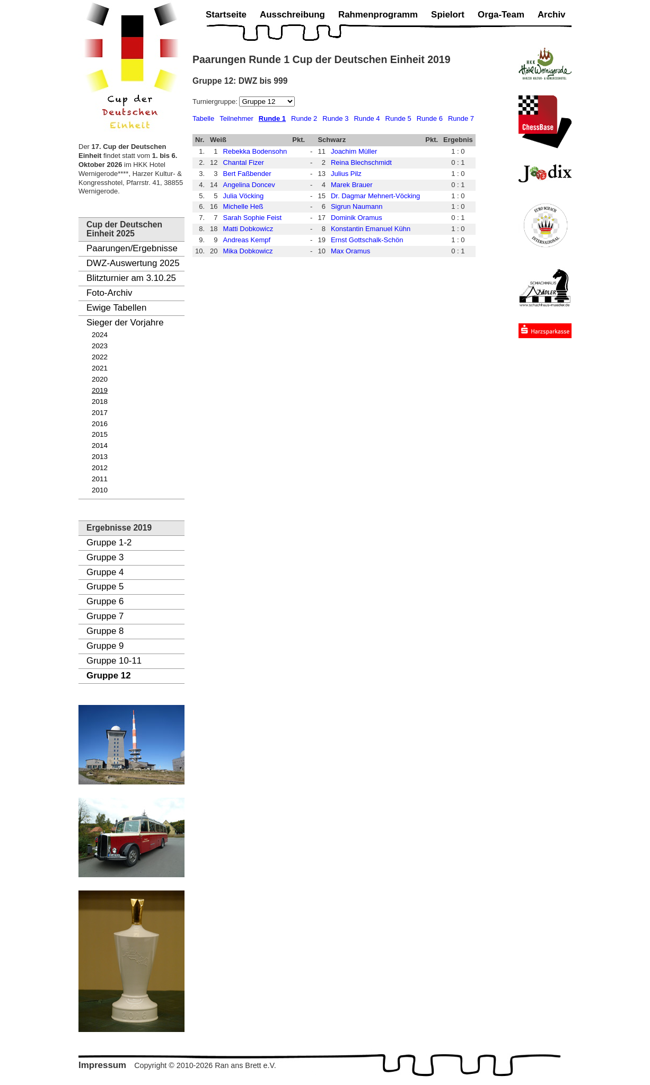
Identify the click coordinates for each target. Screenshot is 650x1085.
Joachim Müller (354, 151)
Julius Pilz (346, 174)
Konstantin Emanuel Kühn (370, 229)
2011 (100, 479)
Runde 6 (430, 118)
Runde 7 (461, 118)
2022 (100, 357)
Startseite (226, 15)
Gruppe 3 (105, 557)
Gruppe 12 (108, 676)
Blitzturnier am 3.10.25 (131, 278)
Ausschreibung (292, 15)
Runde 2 (304, 118)
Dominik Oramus (356, 218)
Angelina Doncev (249, 185)
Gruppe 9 (105, 646)
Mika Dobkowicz (248, 251)
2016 (100, 424)
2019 (100, 390)
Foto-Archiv (109, 293)
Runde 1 (272, 118)
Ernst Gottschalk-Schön (367, 240)
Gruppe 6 (105, 601)
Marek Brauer (352, 185)
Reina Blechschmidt (361, 162)
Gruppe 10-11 (114, 661)
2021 (100, 368)
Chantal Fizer (243, 162)
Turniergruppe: (215, 101)
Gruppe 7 (105, 616)
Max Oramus (350, 251)
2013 (100, 457)
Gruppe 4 (105, 572)
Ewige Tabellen (116, 308)
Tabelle (203, 118)
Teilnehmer (236, 118)
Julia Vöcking (243, 196)
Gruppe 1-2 (108, 542)
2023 (100, 346)
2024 (100, 335)
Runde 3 (335, 118)
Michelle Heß (243, 206)
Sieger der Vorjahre (125, 322)
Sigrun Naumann (357, 206)
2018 (100, 401)
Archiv (552, 15)
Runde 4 (367, 118)
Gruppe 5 (105, 586)
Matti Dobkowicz (248, 229)
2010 (100, 490)
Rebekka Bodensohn (255, 151)
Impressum (102, 1065)
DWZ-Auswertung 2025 (133, 263)
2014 (100, 445)
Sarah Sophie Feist (252, 218)
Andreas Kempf (247, 240)
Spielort (447, 15)
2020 (100, 379)
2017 (100, 413)
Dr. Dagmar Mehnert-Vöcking (375, 196)
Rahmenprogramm (378, 15)
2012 (100, 468)
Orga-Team (501, 15)
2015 (100, 434)
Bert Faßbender (247, 174)
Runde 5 (398, 118)
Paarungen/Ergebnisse (132, 248)
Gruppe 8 (105, 631)
